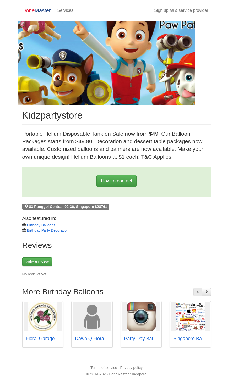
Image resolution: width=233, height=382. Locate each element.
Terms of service (103, 368)
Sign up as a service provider (181, 10)
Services (65, 10)
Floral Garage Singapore (52, 338)
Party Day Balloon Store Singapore (160, 338)
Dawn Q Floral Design (98, 338)
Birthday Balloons (41, 225)
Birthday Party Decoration (48, 230)
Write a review (37, 262)
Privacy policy (131, 368)
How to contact (116, 181)
